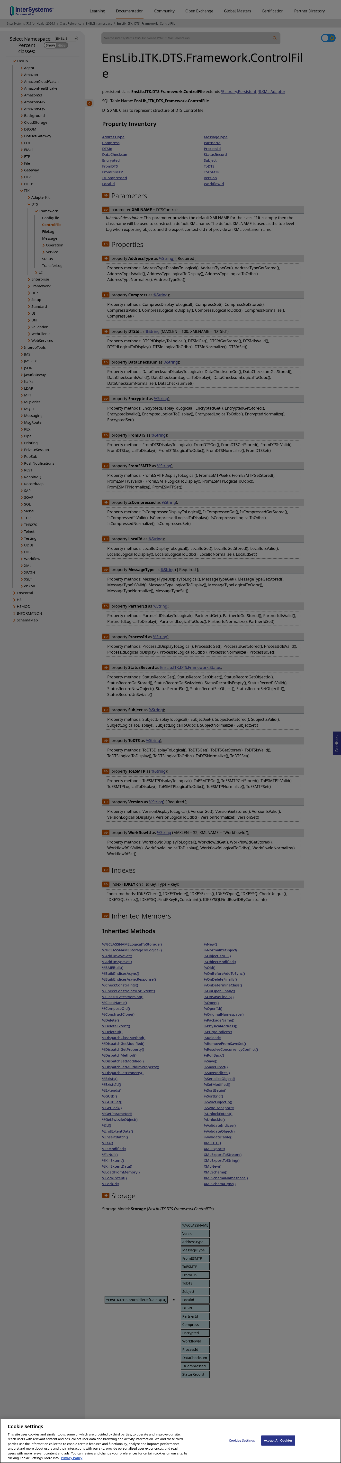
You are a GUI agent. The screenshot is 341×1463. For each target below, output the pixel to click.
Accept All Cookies (278, 1444)
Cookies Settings (242, 1444)
